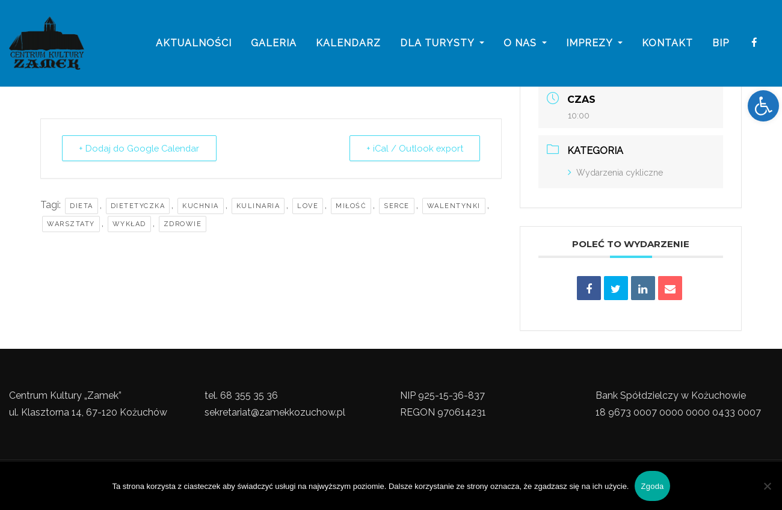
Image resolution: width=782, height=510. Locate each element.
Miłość (351, 206)
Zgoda (652, 486)
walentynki (454, 206)
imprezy (594, 43)
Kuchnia (200, 206)
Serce (397, 206)
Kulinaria (258, 206)
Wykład (129, 224)
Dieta (81, 206)
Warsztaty (71, 224)
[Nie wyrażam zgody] (767, 486)
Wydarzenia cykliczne (615, 172)
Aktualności (194, 43)
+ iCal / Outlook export (413, 148)
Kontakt (667, 43)
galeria (274, 43)
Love (307, 206)
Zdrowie (183, 224)
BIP (720, 43)
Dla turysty (442, 43)
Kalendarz (348, 43)
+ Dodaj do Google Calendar (141, 148)
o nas (525, 43)
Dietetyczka (138, 206)
